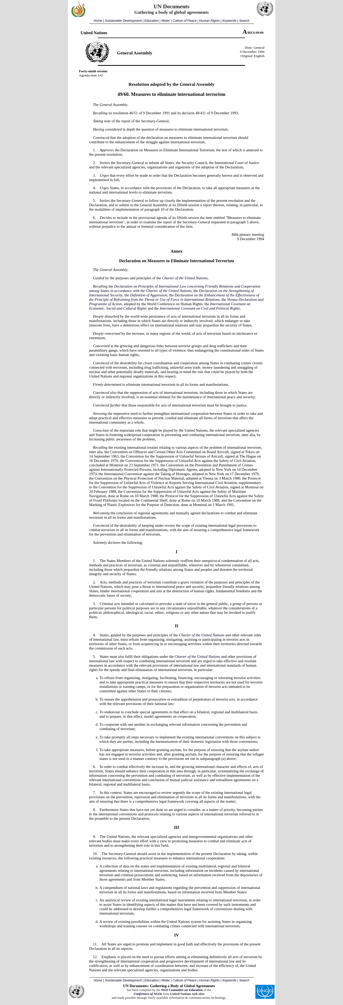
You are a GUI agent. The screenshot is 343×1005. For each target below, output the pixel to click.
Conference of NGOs (148, 994)
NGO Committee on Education (182, 990)
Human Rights (209, 21)
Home (98, 21)
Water (165, 21)
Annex (177, 251)
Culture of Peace (184, 21)
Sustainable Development (123, 21)
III (176, 827)
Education (151, 21)
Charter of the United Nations (185, 278)
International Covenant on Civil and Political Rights (200, 308)
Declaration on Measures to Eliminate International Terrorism (176, 260)
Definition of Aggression (148, 295)
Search (244, 21)
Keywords (229, 21)
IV (176, 935)
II (176, 625)
